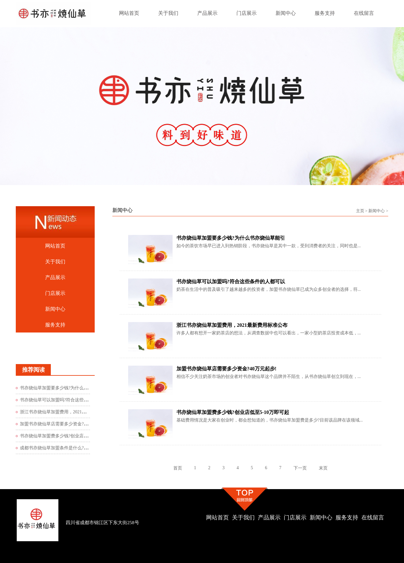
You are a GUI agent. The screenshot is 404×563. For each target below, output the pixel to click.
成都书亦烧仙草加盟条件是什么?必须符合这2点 (66, 448)
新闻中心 (376, 210)
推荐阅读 (33, 370)
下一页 (300, 468)
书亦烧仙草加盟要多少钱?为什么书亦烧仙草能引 (67, 388)
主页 (360, 210)
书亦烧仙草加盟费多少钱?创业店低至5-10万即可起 (69, 436)
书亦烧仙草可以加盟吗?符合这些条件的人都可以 (67, 400)
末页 (323, 468)
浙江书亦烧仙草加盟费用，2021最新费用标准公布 (68, 412)
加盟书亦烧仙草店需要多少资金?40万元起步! (63, 424)
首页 (177, 468)
